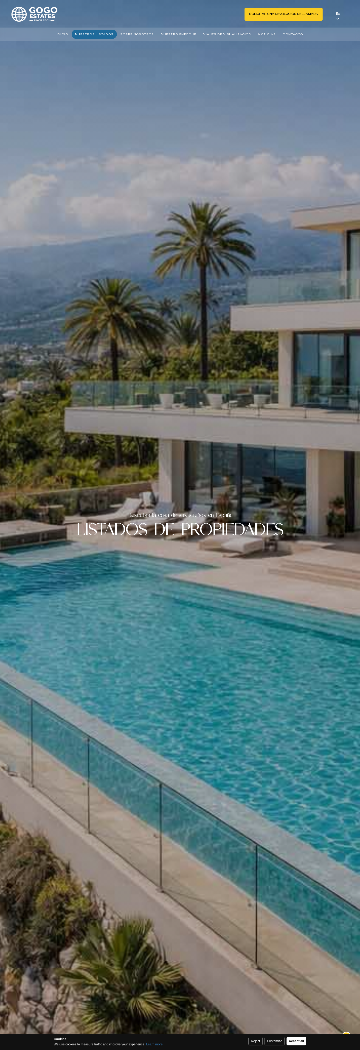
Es (338, 14)
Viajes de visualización (227, 34)
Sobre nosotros (137, 34)
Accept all (296, 1041)
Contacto (293, 34)
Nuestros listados (94, 34)
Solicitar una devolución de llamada (283, 14)
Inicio (62, 34)
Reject (255, 1041)
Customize (274, 1041)
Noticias (267, 34)
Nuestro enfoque (179, 34)
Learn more (154, 1044)
